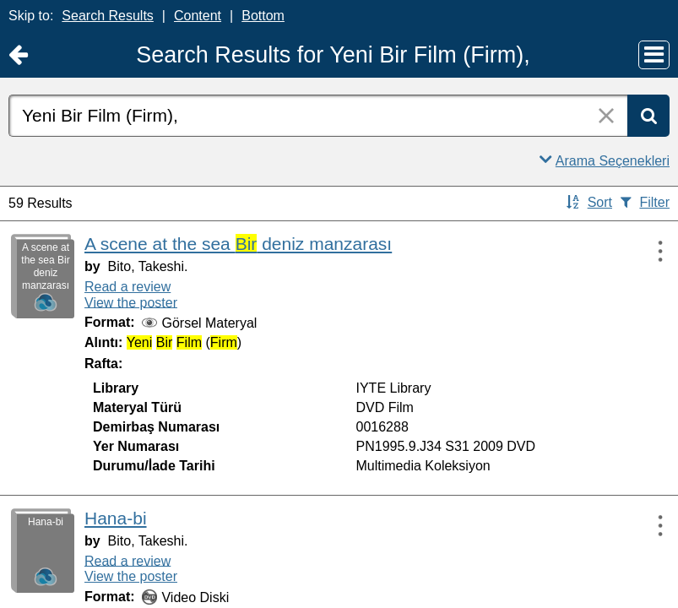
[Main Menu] (654, 55)
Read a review (127, 287)
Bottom (263, 15)
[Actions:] (653, 251)
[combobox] (317, 116)
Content (197, 15)
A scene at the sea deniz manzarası (238, 243)
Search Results (108, 15)
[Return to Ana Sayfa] (18, 55)
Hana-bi (115, 518)
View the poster (130, 302)
